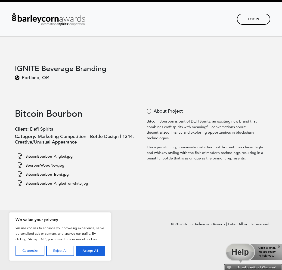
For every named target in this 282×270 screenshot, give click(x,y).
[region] (60, 236)
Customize (30, 251)
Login (253, 19)
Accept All (90, 251)
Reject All (60, 251)
